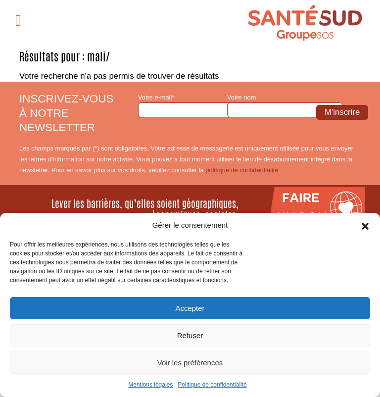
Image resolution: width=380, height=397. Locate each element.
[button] (365, 225)
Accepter (189, 308)
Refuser (190, 335)
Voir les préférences (190, 362)
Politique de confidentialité (212, 384)
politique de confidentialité (241, 170)
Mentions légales (150, 384)
